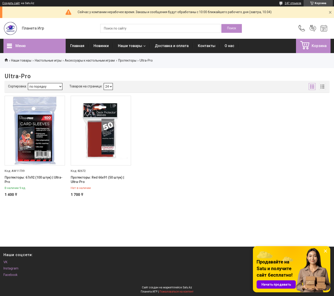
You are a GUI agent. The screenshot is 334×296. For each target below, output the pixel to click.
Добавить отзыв (313, 28)
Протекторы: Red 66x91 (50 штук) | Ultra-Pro (97, 180)
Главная (77, 46)
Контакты (206, 46)
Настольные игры (48, 60)
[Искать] (231, 28)
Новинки (101, 46)
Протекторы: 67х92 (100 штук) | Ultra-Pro (33, 180)
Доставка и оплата (172, 46)
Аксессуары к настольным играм (90, 60)
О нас (229, 46)
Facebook (10, 275)
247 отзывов (293, 3)
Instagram (10, 268)
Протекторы (127, 60)
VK (5, 262)
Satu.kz (187, 287)
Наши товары (130, 46)
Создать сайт (11, 3)
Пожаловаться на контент (176, 291)
